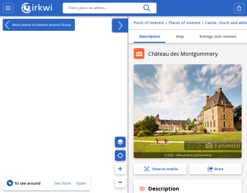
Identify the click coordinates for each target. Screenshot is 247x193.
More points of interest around (37, 25)
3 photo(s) (222, 145)
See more (62, 183)
